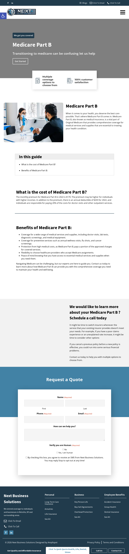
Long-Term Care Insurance (52, 503)
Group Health (110, 507)
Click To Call (115, 3)
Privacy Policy (93, 542)
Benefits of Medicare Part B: (34, 170)
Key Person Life (81, 502)
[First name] (44, 403)
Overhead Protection (83, 512)
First (44, 408)
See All (48, 519)
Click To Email (98, 3)
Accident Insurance (112, 502)
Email (85, 413)
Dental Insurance (111, 512)
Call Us (99, 550)
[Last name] (85, 403)
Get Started (20, 61)
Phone (44, 413)
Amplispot (52, 542)
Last (85, 408)
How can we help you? (64, 426)
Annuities (49, 509)
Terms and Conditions (113, 542)
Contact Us (116, 550)
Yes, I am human (65, 452)
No (65, 449)
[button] (3, 16)
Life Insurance (51, 514)
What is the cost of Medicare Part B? (38, 164)
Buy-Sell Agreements (83, 507)
